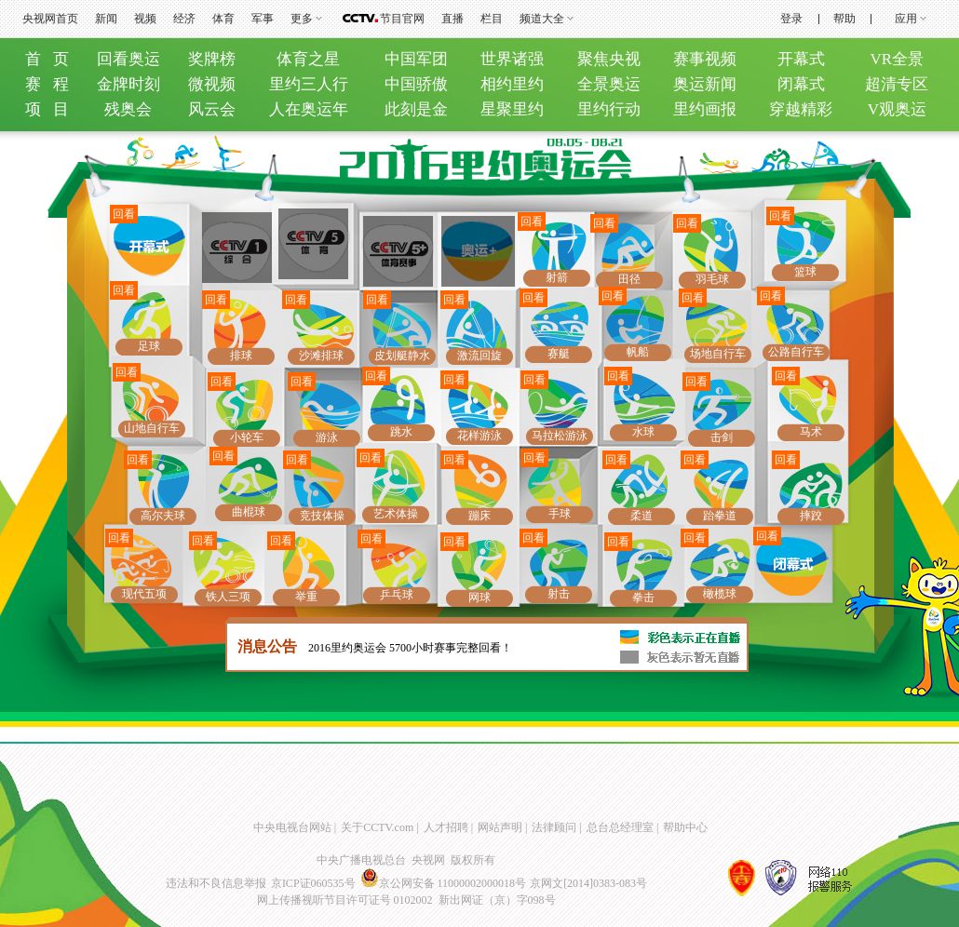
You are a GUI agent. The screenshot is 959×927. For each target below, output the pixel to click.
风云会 (212, 109)
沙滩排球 (321, 355)
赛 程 (47, 84)
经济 (184, 18)
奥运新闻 (704, 84)
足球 (149, 346)
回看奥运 (128, 59)
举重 (306, 596)
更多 (301, 18)
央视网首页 (50, 18)
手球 (559, 513)
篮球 (805, 271)
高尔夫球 (163, 515)
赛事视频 (704, 59)
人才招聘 (446, 827)
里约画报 (704, 109)
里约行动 (609, 109)
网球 (479, 597)
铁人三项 (228, 596)
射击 (558, 593)
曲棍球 (248, 511)
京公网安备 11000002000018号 (443, 883)
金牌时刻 (128, 84)
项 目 (47, 109)
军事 (262, 18)
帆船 (638, 351)
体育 (223, 18)
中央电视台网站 (292, 827)
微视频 (212, 84)
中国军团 (416, 59)
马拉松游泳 (560, 435)
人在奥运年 (308, 109)
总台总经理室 (620, 827)
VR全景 (898, 59)
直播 (452, 18)
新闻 (106, 18)
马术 (811, 431)
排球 (241, 355)
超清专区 (896, 84)
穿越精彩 (800, 109)
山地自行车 (152, 428)
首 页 (47, 59)
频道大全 (542, 18)
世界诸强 (512, 59)
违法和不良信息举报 (216, 883)
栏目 (491, 18)
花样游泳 (479, 435)
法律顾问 (554, 827)
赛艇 (558, 353)
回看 (124, 214)
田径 (629, 279)
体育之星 (308, 59)
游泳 (327, 437)
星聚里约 (512, 109)
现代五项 (144, 593)
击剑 (721, 437)
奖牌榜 (212, 59)
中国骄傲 (416, 84)
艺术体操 (395, 513)
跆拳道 (719, 515)
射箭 (557, 277)
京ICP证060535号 (313, 883)
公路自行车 (796, 351)
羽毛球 (712, 279)
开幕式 (801, 59)
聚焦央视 (609, 59)
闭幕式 (801, 84)
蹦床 (479, 515)
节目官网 (402, 18)
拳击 (643, 597)
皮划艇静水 (402, 355)
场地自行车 (718, 353)
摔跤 (811, 515)
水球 (643, 431)
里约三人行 (308, 84)
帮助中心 (685, 827)
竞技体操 (322, 515)
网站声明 (500, 827)
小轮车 (246, 437)
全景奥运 (609, 84)
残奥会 (128, 109)
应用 (906, 18)
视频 (145, 18)
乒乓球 (396, 594)
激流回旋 (479, 355)
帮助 (844, 18)
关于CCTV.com (377, 827)
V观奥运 (897, 109)
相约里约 (512, 84)
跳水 (401, 431)
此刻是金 (416, 109)
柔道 (641, 515)
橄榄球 (719, 593)
